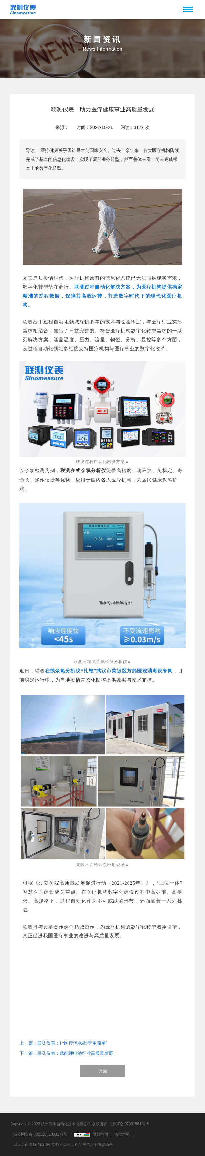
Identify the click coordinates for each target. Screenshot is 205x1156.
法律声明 (122, 1134)
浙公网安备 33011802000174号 (40, 1134)
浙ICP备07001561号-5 (129, 1124)
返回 (102, 1071)
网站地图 (100, 1134)
